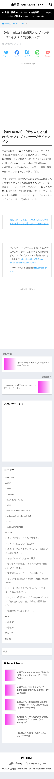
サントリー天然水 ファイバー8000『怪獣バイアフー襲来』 (26, 566)
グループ (9, 633)
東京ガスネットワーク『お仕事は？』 (25, 573)
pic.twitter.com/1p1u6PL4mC (23, 263)
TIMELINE (9, 477)
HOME (27, 758)
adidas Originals (15, 527)
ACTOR (8, 532)
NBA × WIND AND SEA (18, 510)
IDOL (7, 616)
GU (9, 505)
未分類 (8, 639)
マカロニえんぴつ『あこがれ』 (22, 543)
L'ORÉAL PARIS (15, 499)
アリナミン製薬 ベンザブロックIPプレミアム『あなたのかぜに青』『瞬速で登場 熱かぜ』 (27, 601)
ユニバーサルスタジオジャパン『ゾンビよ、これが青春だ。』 (25, 590)
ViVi (9, 489)
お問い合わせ (15, 763)
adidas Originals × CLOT (19, 516)
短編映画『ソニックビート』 (21, 611)
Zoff (9, 521)
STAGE (11, 494)
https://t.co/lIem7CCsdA (31, 259)
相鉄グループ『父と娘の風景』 (22, 558)
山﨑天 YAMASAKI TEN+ (27, 4)
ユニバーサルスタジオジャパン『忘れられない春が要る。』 (26, 551)
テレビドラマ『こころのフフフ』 (23, 538)
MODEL (8, 483)
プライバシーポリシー (35, 763)
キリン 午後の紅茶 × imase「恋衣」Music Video (26, 580)
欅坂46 (10, 622)
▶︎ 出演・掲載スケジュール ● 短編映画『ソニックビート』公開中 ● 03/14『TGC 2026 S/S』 (27, 14)
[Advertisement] (27, 93)
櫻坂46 (10, 627)
